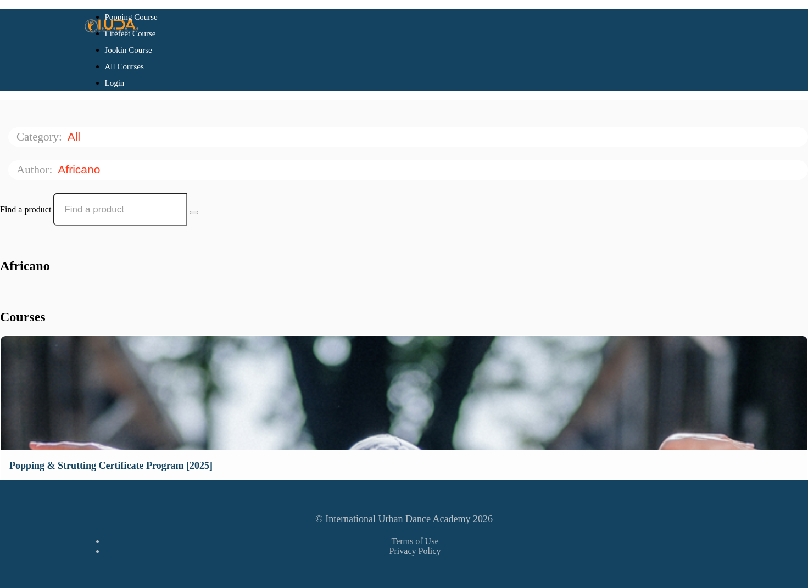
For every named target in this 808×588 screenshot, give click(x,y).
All (75, 136)
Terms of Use (415, 541)
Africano (80, 169)
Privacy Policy (415, 551)
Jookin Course (128, 50)
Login (115, 83)
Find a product (25, 209)
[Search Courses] (194, 212)
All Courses (124, 66)
